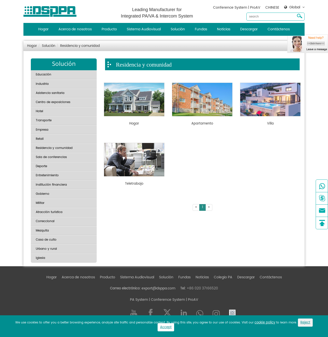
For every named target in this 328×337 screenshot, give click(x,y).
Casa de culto (46, 239)
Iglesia (40, 258)
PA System (139, 299)
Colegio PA (223, 277)
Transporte (44, 120)
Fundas (201, 29)
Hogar (43, 29)
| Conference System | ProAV (173, 299)
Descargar (249, 29)
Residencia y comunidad (80, 46)
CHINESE (272, 7)
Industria (42, 84)
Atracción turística (49, 212)
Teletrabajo (134, 183)
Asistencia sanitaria (50, 93)
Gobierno (42, 194)
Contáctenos (279, 29)
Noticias (223, 29)
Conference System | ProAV (236, 7)
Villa (270, 123)
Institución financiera (51, 184)
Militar (40, 203)
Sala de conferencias (51, 157)
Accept (166, 327)
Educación (43, 74)
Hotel (39, 111)
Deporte (41, 166)
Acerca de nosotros (75, 29)
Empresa (42, 129)
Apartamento (202, 123)
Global (294, 7)
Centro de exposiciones (53, 102)
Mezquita (42, 230)
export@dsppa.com (158, 288)
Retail (40, 139)
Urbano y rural (46, 249)
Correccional (45, 221)
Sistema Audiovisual (144, 29)
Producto (109, 29)
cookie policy (265, 322)
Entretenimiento (47, 175)
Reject (305, 322)
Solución (178, 29)
